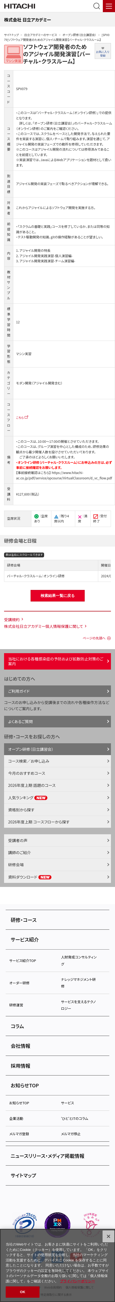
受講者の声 (17, 840)
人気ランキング (28, 797)
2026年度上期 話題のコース (31, 785)
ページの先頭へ (94, 638)
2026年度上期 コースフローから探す (39, 822)
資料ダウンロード (30, 877)
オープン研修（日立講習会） (79, 35)
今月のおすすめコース (26, 773)
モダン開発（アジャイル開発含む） (39, 383)
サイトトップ (11, 35)
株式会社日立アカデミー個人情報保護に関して (43, 626)
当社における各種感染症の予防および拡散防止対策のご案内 (55, 661)
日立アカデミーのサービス (40, 35)
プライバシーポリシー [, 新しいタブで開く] (77, 1281)
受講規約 (12, 619)
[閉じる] (108, 1236)
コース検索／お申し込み (28, 761)
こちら (20, 417)
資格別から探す (21, 809)
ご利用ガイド (18, 691)
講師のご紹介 (19, 852)
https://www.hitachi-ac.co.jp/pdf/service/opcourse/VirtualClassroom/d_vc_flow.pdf (64, 475)
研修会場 (16, 864)
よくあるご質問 (20, 721)
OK (22, 1292)
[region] (57, 1265)
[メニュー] (109, 6)
